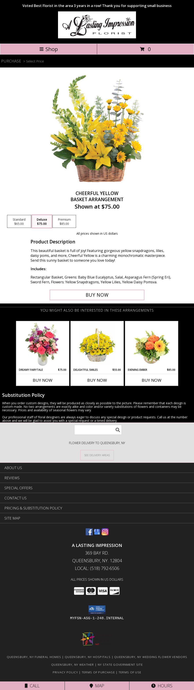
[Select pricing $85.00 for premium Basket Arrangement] (64, 221)
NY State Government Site (120, 665)
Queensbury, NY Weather (72, 665)
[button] (97, 609)
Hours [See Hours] (161, 686)
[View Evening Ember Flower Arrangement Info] (151, 345)
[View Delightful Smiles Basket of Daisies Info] (97, 345)
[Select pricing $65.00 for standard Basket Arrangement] (19, 221)
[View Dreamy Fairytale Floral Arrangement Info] (42, 345)
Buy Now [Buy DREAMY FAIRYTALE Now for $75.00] (43, 380)
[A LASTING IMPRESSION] (97, 37)
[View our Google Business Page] (97, 533)
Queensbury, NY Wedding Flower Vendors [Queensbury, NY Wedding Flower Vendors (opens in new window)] (150, 657)
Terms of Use (130, 672)
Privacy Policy (65, 672)
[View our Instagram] (105, 533)
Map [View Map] (97, 686)
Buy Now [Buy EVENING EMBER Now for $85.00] (151, 380)
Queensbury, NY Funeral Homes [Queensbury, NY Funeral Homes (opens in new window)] (34, 657)
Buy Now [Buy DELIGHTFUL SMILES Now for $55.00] (97, 380)
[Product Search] (98, 430)
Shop (48, 49)
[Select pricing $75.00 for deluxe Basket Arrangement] (42, 221)
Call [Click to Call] (32, 686)
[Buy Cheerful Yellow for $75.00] (97, 295)
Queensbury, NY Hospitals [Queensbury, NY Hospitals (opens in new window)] (88, 657)
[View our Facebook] (89, 533)
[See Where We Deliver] (97, 455)
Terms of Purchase (98, 672)
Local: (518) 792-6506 (97, 568)
